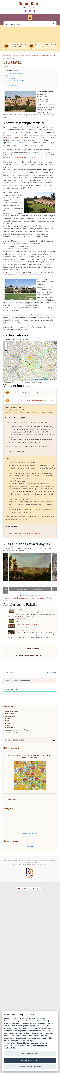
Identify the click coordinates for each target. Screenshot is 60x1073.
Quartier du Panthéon (31, 649)
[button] (6, 350)
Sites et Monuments (11, 711)
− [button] (6, 346)
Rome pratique (10, 728)
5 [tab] (30, 596)
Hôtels (7, 720)
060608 (31, 531)
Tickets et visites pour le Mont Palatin (18, 45)
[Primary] (30, 17)
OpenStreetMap (44, 379)
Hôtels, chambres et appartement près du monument (33, 400)
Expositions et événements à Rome (16, 730)
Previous (5, 573)
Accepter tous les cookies (30, 1060)
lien (22, 551)
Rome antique (9, 723)
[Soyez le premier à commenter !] (30, 680)
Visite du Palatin (21, 619)
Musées (7, 718)
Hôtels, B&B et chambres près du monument (45, 45)
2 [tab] (23, 596)
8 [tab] (37, 596)
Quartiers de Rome (11, 716)
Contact (46, 864)
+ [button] (6, 343)
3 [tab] (25, 596)
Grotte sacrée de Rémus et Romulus (28, 630)
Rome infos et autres (11, 732)
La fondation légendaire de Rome (27, 624)
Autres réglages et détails (30, 1053)
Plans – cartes (10, 714)
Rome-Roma (30, 3)
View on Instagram (30, 833)
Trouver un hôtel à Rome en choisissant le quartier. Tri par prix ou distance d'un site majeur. (30, 756)
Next (55, 573)
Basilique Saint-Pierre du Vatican (29, 655)
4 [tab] (28, 596)
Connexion (51, 672)
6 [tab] (32, 596)
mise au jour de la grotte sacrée (26, 157)
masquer (16, 71)
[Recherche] (30, 24)
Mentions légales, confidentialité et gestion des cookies (27, 864)
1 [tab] (21, 596)
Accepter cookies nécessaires (30, 1066)
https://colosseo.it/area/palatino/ (29, 533)
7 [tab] (34, 596)
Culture (7, 725)
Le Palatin (19, 609)
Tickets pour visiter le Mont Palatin (26, 393)
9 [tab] (39, 596)
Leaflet (36, 379)
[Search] (54, 740)
